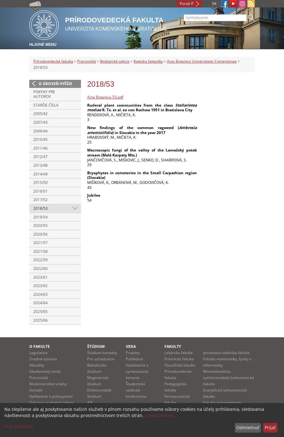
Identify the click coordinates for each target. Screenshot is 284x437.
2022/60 (40, 268)
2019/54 (40, 217)
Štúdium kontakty (102, 352)
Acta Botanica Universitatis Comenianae (202, 61)
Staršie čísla (46, 105)
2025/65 (40, 311)
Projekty (133, 352)
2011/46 (40, 148)
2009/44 (40, 131)
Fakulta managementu (222, 402)
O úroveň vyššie (55, 83)
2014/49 (40, 174)
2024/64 (40, 302)
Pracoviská (86, 61)
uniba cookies (159, 415)
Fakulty (172, 346)
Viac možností (18, 426)
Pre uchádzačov (101, 359)
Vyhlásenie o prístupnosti (51, 396)
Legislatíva (38, 352)
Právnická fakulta (179, 359)
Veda (131, 346)
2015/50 (40, 182)
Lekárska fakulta (178, 352)
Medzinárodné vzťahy (48, 384)
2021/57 (40, 242)
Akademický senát (45, 371)
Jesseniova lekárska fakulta (226, 352)
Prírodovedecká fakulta (53, 61)
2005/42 (40, 113)
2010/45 (40, 139)
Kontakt (35, 390)
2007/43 (40, 122)
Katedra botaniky (148, 61)
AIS (90, 402)
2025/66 (40, 320)
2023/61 (40, 277)
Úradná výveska (43, 359)
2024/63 (40, 294)
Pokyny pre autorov (44, 94)
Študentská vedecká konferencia (136, 390)
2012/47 (40, 156)
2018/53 (40, 208)
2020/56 (40, 234)
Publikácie (134, 359)
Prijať (270, 427)
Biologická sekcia (115, 61)
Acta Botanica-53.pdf (105, 97)
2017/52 (40, 199)
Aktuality (36, 365)
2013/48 (40, 165)
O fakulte (39, 346)
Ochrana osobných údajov (51, 402)
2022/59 (40, 259)
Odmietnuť (247, 427)
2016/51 (40, 191)
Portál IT (187, 3)
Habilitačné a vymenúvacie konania (137, 371)
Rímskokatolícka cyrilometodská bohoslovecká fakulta (228, 378)
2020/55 (40, 225)
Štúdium (96, 346)
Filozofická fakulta (179, 365)
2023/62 (40, 285)
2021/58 (40, 251)
